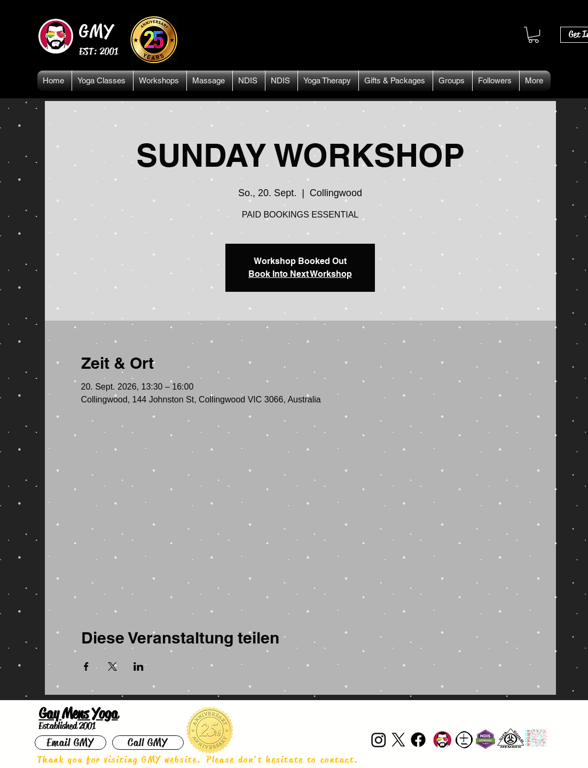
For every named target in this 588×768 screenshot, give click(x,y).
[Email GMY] (70, 742)
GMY (97, 31)
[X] (398, 739)
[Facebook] (418, 739)
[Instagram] (378, 739)
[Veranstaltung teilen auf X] (112, 666)
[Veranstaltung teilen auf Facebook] (86, 666)
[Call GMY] (148, 742)
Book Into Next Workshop (300, 274)
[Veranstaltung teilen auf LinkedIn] (139, 666)
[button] (533, 35)
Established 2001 (67, 726)
